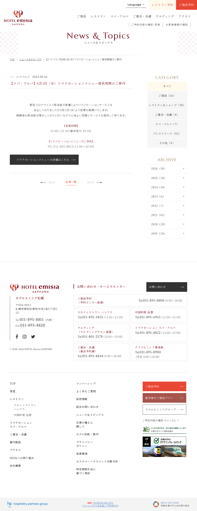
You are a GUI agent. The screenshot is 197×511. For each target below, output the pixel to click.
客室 (12, 391)
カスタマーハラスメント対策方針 (97, 461)
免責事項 (82, 453)
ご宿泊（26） (167, 95)
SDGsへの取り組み (22, 458)
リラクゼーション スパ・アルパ (21, 424)
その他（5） (167, 143)
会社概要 (15, 465)
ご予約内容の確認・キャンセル (159, 420)
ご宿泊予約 (186, 5)
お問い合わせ (157, 287)
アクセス (185, 16)
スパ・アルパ (120, 16)
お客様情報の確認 (177, 24)
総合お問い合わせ (87, 407)
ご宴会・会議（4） (167, 114)
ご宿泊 (81, 16)
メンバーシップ (86, 383)
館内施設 (15, 442)
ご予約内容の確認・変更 (146, 24)
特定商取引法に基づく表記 (86, 471)
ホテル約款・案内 (87, 434)
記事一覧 (71, 182)
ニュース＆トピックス (90, 415)
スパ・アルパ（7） (167, 124)
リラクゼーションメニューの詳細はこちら (42, 159)
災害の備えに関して (84, 424)
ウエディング (165, 16)
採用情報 (82, 399)
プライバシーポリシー (84, 444)
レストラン (98, 16)
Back (47, 182)
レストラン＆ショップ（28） (167, 105)
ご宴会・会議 (142, 16)
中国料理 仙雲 (23, 415)
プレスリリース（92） (167, 133)
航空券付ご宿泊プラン (159, 398)
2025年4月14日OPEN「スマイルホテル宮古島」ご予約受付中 (100, 504)
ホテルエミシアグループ (160, 409)
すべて (167, 86)
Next (94, 182)
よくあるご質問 (86, 391)
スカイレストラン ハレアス (25, 407)
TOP (13, 383)
